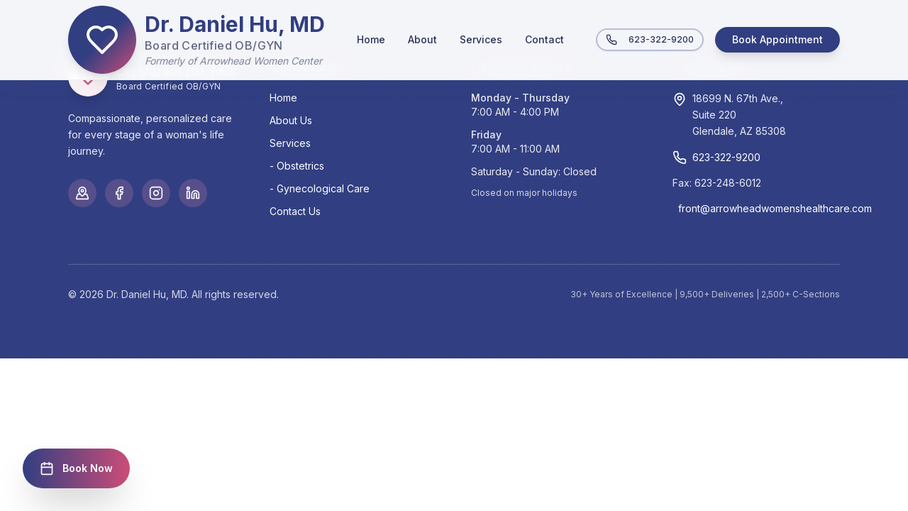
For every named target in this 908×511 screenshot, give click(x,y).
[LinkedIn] (193, 193)
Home (371, 39)
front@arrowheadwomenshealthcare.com (759, 208)
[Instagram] (156, 193)
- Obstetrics (297, 166)
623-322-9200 (650, 39)
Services (481, 39)
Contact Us (295, 211)
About (422, 39)
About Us (291, 120)
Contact (544, 39)
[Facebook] (119, 193)
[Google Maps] (82, 193)
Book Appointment (777, 39)
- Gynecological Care (320, 188)
